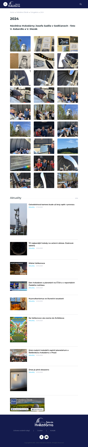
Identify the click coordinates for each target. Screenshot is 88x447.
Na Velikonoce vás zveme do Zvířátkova (46, 318)
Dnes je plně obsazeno (39, 370)
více (76, 198)
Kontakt (52, 430)
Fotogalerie (34, 12)
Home (12, 12)
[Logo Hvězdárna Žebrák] (14, 4)
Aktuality (32, 207)
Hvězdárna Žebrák (22, 12)
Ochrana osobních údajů (21, 430)
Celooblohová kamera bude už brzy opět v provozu (51, 204)
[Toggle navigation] (5, 4)
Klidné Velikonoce (37, 263)
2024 (41, 12)
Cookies (40, 430)
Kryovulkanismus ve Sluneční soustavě (46, 299)
